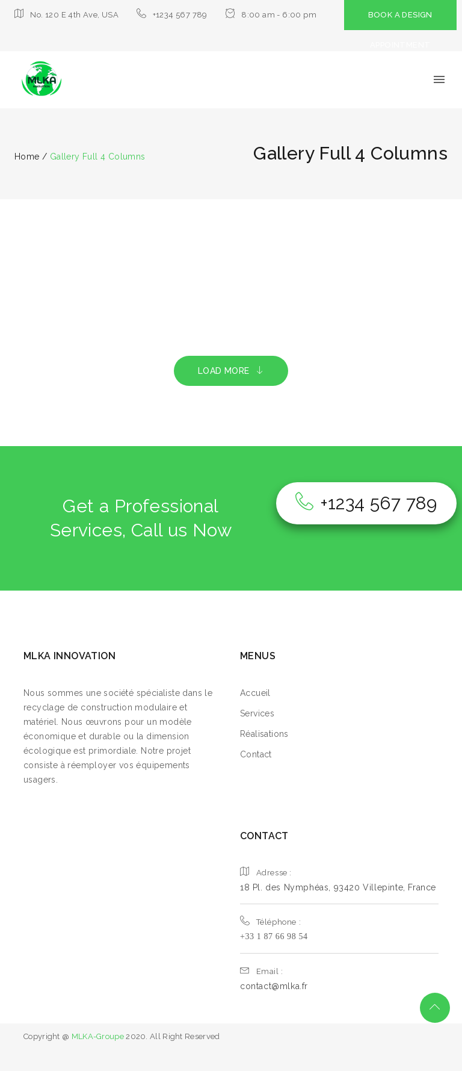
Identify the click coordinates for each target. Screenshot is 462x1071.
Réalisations (264, 734)
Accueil (255, 693)
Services (257, 713)
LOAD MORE (231, 371)
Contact (256, 754)
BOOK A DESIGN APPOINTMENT (400, 29)
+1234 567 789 (366, 503)
